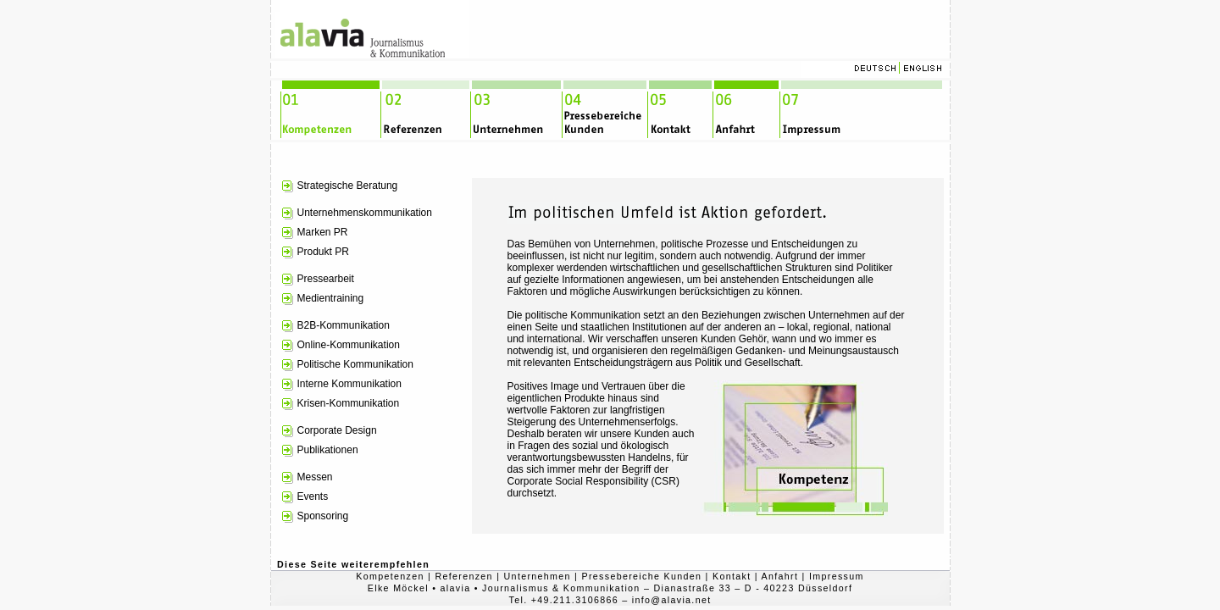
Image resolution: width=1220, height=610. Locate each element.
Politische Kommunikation (355, 364)
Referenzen (463, 576)
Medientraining (330, 298)
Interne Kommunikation (349, 384)
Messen (315, 477)
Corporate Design (337, 430)
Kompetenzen (390, 576)
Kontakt (732, 576)
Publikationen (327, 450)
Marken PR (322, 232)
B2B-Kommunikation (343, 325)
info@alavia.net (672, 600)
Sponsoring (323, 516)
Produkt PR (323, 252)
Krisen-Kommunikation (348, 403)
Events (313, 496)
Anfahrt (780, 576)
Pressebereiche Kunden (642, 576)
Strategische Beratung (347, 185)
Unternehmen (537, 576)
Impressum (836, 576)
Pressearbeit (325, 279)
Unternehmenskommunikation (364, 213)
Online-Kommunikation (348, 345)
